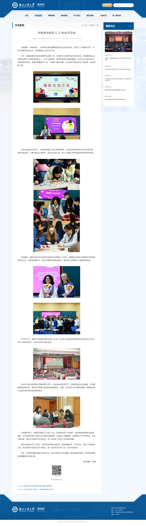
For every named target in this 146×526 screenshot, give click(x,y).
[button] (130, 26)
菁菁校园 (51, 15)
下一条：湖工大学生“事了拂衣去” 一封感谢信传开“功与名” (35, 492)
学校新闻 (38, 15)
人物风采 (103, 15)
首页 (26, 15)
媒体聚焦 (64, 15)
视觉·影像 (90, 15)
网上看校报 (116, 15)
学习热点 (77, 15)
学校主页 (107, 5)
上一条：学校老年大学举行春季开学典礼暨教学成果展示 (35, 488)
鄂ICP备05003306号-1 (81, 524)
